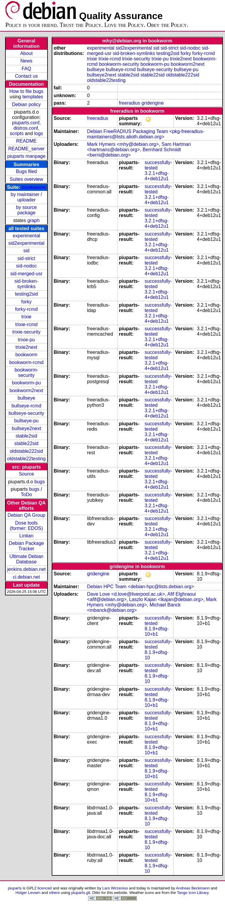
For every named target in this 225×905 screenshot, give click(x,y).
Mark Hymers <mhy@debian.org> (123, 144)
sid (26, 250)
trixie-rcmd (26, 324)
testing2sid (26, 293)
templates (32, 96)
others (54, 892)
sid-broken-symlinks (26, 284)
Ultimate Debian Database (26, 559)
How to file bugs (26, 91)
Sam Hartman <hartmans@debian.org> (139, 147)
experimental (26, 235)
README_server (26, 148)
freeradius (129, 103)
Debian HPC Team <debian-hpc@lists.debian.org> (140, 586)
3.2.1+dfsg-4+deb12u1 (157, 176)
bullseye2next (26, 428)
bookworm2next (26, 390)
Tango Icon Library (193, 892)
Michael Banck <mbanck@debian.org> (133, 607)
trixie (26, 316)
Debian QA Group (26, 515)
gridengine (152, 103)
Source (26, 473)
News (26, 60)
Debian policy (26, 104)
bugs (39, 481)
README (26, 140)
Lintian (26, 535)
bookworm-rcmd (26, 362)
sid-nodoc (26, 265)
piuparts (15, 888)
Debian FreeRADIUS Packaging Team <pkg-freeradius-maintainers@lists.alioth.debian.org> (145, 134)
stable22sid (26, 443)
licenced (45, 888)
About (26, 53)
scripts (17, 133)
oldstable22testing (26, 458)
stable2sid (26, 435)
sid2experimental (26, 243)
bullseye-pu (26, 420)
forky (26, 301)
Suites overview (26, 179)
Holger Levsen (28, 892)
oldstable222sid (26, 451)
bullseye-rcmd (26, 405)
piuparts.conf (25, 122)
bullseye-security (26, 413)
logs (38, 133)
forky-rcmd (26, 309)
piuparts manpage (26, 156)
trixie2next (26, 347)
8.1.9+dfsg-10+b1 (157, 631)
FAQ (26, 68)
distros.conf (25, 128)
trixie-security (26, 331)
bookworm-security (26, 372)
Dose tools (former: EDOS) (26, 525)
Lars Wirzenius (115, 888)
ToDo (26, 494)
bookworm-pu (26, 382)
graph (33, 220)
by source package (26, 210)
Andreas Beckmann (193, 888)
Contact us (26, 76)
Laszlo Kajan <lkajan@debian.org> (166, 599)
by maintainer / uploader (26, 197)
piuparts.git (80, 892)
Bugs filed (26, 171)
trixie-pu (26, 339)
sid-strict (27, 258)
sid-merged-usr (26, 273)
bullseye (26, 397)
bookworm (34, 187)
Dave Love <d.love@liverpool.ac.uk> (126, 594)
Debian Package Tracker (26, 546)
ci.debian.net (26, 577)
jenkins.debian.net (26, 569)
